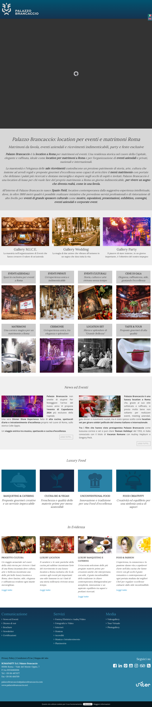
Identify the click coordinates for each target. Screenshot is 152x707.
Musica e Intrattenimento (67, 639)
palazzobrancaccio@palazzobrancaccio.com (22, 682)
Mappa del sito (41, 658)
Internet (59, 627)
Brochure (7, 627)
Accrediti (59, 635)
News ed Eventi (10, 619)
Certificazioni (9, 635)
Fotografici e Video (64, 623)
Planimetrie (60, 643)
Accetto (88, 704)
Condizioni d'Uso (24, 658)
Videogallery (113, 619)
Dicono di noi (9, 623)
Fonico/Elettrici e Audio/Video (70, 619)
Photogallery (113, 627)
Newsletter (8, 631)
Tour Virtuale (113, 623)
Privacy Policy (8, 658)
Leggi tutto (6, 590)
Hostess (59, 631)
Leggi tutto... (66, 437)
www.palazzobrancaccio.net (14, 685)
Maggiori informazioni (102, 704)
